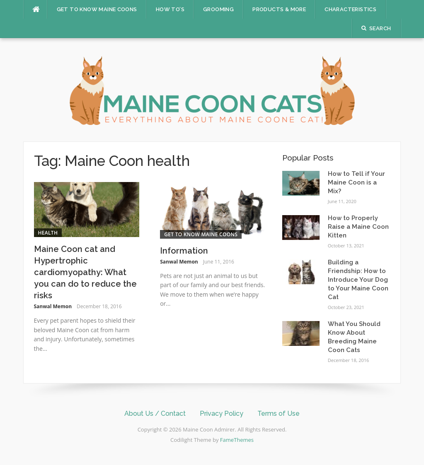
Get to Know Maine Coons (97, 9)
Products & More (279, 9)
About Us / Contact (155, 413)
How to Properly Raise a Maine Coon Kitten (358, 226)
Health (48, 232)
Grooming (218, 9)
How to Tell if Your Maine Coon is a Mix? (356, 182)
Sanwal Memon (53, 306)
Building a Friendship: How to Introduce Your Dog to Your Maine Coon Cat (358, 280)
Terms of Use (278, 413)
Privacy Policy (221, 413)
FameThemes (237, 439)
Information (184, 251)
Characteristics (350, 9)
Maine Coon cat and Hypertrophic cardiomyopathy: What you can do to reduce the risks (85, 272)
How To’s (170, 9)
